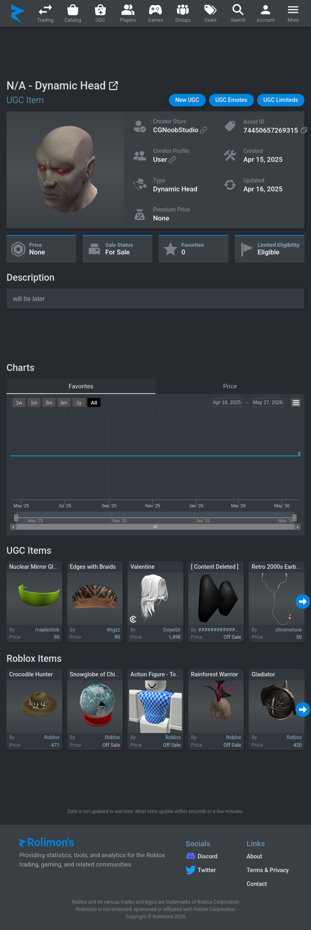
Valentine (142, 567)
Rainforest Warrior (214, 674)
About (254, 856)
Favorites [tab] (80, 386)
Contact (257, 884)
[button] (187, 100)
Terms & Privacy (268, 870)
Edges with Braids (92, 567)
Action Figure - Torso (157, 674)
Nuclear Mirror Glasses (38, 567)
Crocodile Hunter (31, 674)
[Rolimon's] (18, 13)
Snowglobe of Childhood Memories (115, 674)
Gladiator (263, 674)
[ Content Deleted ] (215, 567)
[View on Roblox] (113, 85)
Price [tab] (230, 386)
